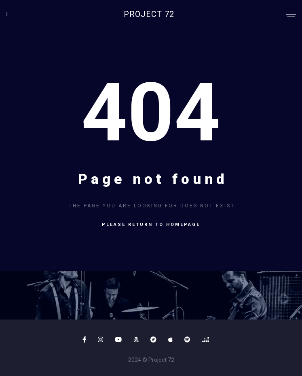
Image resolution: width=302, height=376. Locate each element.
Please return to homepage (151, 224)
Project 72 (149, 14)
